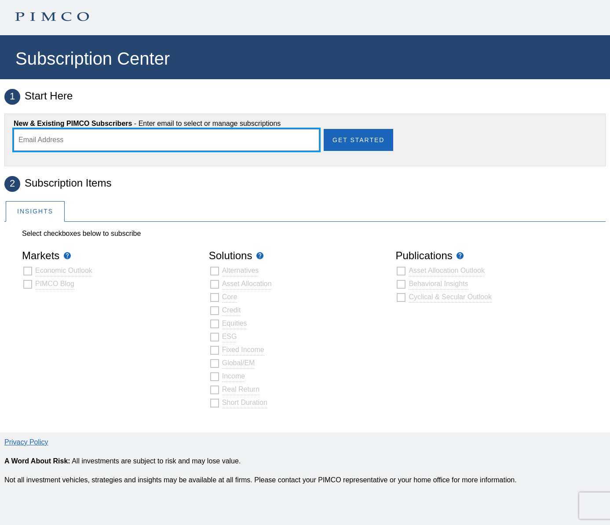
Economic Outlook (63, 270)
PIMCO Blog (54, 283)
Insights (35, 211)
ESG (229, 336)
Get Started (358, 139)
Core (229, 297)
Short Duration (244, 402)
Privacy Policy (26, 442)
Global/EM (238, 363)
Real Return (240, 389)
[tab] (35, 211)
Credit (231, 310)
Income (233, 376)
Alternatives (240, 270)
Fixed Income (243, 349)
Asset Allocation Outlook (447, 270)
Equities (234, 323)
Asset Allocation (247, 283)
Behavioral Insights (438, 283)
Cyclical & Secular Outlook (450, 297)
